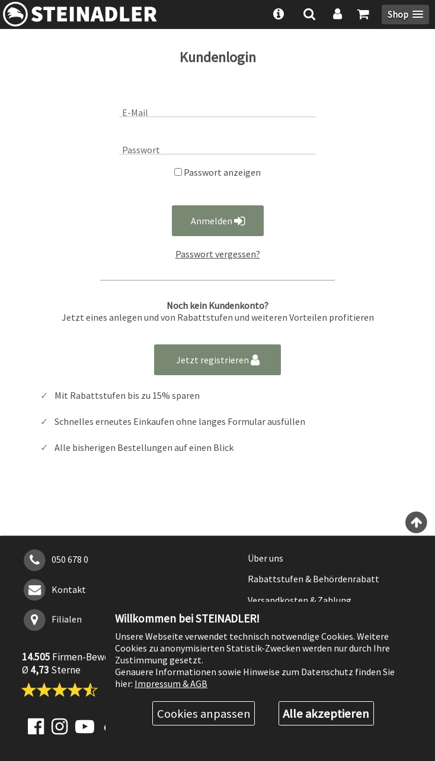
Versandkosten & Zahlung (299, 600)
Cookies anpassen (204, 713)
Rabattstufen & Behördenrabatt (313, 579)
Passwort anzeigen (217, 172)
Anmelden (218, 221)
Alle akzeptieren (326, 713)
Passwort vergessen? (217, 254)
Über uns (265, 558)
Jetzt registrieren (218, 360)
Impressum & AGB (171, 683)
